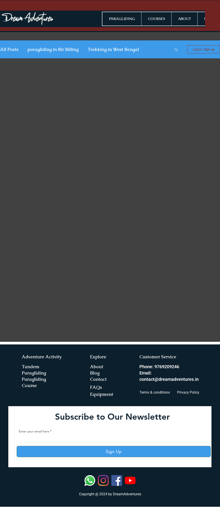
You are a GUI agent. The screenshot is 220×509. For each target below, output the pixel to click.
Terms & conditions (154, 392)
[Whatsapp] (89, 480)
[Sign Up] (114, 451)
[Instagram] (103, 480)
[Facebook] (116, 480)
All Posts (9, 49)
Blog (94, 373)
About (96, 367)
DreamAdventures (127, 494)
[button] (176, 50)
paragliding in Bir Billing (53, 49)
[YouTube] (130, 480)
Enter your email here (34, 431)
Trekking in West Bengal (113, 49)
